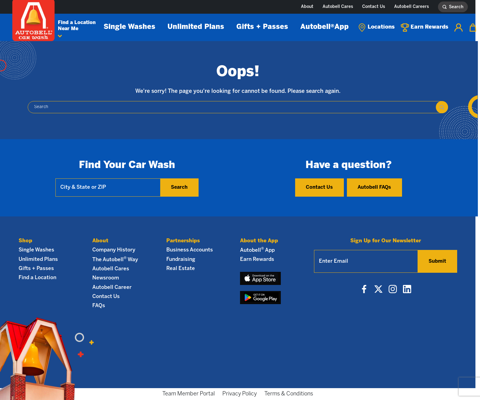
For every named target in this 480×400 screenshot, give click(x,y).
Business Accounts (189, 249)
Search (179, 187)
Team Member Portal (188, 394)
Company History (113, 249)
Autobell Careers (411, 7)
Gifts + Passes (262, 27)
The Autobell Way (115, 259)
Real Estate (180, 268)
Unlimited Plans (196, 27)
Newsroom (105, 277)
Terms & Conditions (288, 394)
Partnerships (183, 240)
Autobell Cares (338, 7)
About (307, 7)
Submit (437, 261)
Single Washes (129, 27)
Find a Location (37, 277)
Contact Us (373, 7)
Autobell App (324, 26)
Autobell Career (112, 287)
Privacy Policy (239, 394)
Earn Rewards (257, 259)
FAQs (98, 305)
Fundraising (180, 259)
